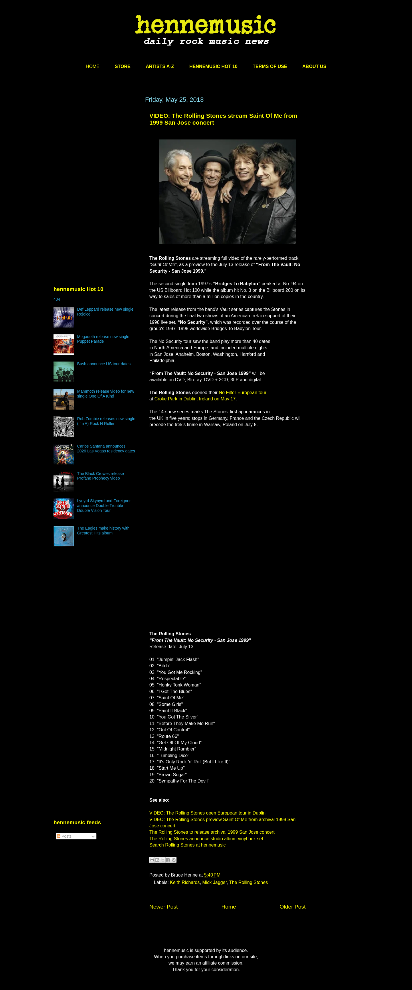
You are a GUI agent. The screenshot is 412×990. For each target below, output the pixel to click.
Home (228, 907)
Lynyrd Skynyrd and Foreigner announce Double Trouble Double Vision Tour (104, 505)
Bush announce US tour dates (104, 364)
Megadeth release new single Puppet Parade (103, 339)
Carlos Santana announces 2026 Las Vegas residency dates (106, 448)
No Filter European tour (242, 392)
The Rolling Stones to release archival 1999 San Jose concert (212, 832)
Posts (64, 836)
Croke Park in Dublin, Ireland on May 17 (195, 398)
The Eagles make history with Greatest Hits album (103, 530)
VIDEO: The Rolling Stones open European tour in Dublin (207, 813)
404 (57, 299)
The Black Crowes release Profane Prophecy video (100, 476)
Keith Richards (185, 882)
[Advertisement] (96, 150)
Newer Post (163, 907)
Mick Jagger (214, 882)
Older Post (293, 907)
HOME (93, 66)
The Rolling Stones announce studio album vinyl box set (206, 838)
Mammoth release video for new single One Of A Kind (105, 393)
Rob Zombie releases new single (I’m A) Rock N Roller (106, 421)
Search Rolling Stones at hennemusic (187, 845)
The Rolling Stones (248, 882)
